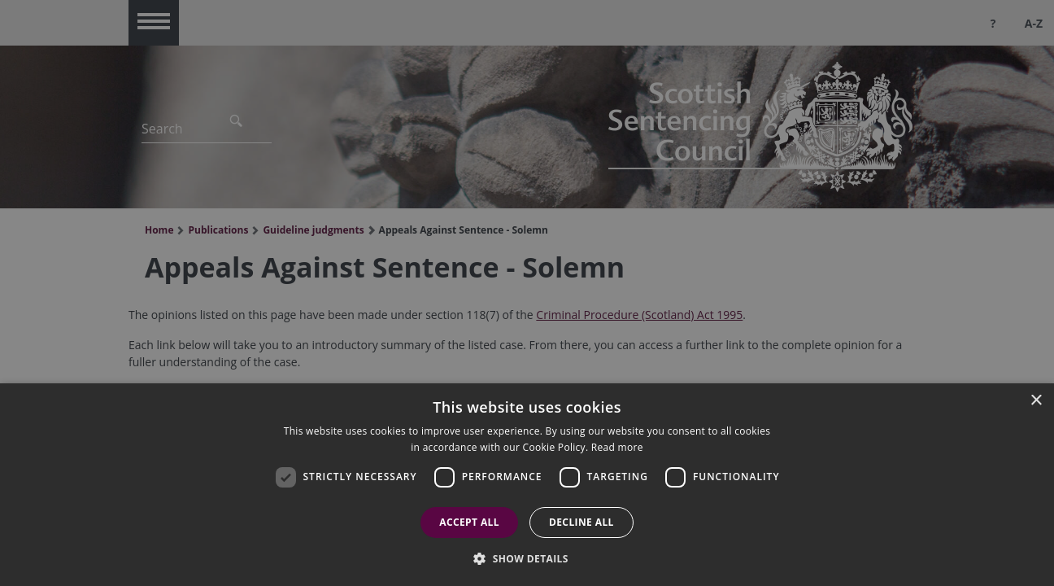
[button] (527, 558)
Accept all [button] (469, 522)
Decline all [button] (581, 522)
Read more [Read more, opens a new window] (617, 447)
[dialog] (527, 484)
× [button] (1036, 401)
